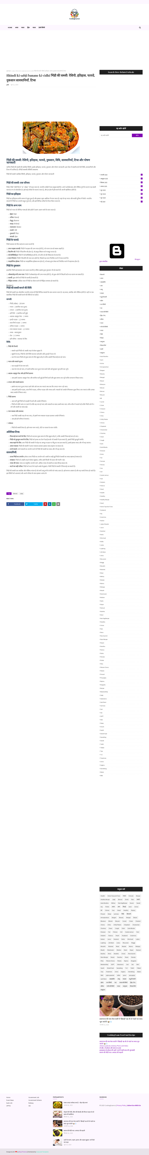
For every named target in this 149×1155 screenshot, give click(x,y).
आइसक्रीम (103, 282)
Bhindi (15, 493)
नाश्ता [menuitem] (22, 28)
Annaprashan (104, 367)
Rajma (102, 681)
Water (102, 772)
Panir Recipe (103, 639)
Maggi (102, 562)
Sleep (101, 723)
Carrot (102, 402)
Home (8, 1097)
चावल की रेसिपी (104, 312)
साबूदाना (102, 353)
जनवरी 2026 (121, 175)
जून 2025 (121, 190)
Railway (31, 1103)
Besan (102, 381)
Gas (101, 468)
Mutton (102, 597)
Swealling (103, 737)
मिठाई (101, 338)
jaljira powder (104, 524)
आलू (101, 289)
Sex (101, 713)
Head (102, 489)
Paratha (102, 646)
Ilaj (101, 513)
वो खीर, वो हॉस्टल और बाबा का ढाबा (110, 1048)
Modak (102, 580)
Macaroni (103, 559)
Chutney (102, 433)
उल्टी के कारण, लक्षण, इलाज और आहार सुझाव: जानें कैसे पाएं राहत (79, 1141)
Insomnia (103, 517)
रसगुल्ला (102, 341)
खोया (101, 300)
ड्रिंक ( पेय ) (103, 315)
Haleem (102, 482)
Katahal (102, 531)
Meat (101, 573)
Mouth (102, 590)
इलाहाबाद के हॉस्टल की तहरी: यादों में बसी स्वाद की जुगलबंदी (117, 1050)
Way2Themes (23, 1152)
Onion (102, 625)
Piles (101, 664)
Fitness (102, 465)
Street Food (103, 734)
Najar (102, 604)
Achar (102, 363)
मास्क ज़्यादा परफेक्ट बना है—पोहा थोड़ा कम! (76, 1103)
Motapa (102, 587)
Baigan (102, 370)
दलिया (101, 319)
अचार (101, 278)
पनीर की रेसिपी (104, 327)
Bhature (102, 384)
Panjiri (102, 643)
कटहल (102, 293)
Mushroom (103, 594)
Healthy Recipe (104, 499)
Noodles (102, 622)
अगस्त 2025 (121, 186)
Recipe (102, 688)
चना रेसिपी (103, 304)
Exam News (10, 1100)
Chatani (102, 409)
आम (101, 286)
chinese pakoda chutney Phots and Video (114, 1046)
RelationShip (104, 692)
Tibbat (102, 747)
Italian (102, 520)
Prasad (102, 674)
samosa (102, 706)
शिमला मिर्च (103, 345)
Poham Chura (104, 667)
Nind (101, 615)
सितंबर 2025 (121, 182)
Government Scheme (35, 1100)
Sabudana (103, 699)
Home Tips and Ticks (106, 506)
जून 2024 (121, 194)
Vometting (103, 768)
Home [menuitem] (10, 28)
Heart (102, 503)
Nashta (102, 611)
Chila (101, 416)
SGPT (101, 716)
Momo (102, 583)
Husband (103, 510)
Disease (102, 451)
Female (102, 461)
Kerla (101, 534)
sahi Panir (103, 702)
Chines (102, 423)
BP (101, 398)
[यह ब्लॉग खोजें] (116, 135)
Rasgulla (102, 685)
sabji (13, 71)
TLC (101, 754)
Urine (102, 761)
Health (102, 492)
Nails (101, 601)
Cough (102, 440)
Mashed (102, 569)
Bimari (102, 391)
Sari (101, 709)
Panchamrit (103, 636)
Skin (101, 720)
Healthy (102, 496)
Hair (101, 479)
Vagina (102, 765)
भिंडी (101, 334)
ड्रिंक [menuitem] (28, 28)
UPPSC (8, 1106)
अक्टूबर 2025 (121, 179)
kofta (101, 541)
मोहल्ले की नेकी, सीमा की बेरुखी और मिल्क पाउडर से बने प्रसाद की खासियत (79, 1113)
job (8, 85)
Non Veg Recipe (104, 618)
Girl (101, 472)
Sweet (102, 741)
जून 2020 (121, 198)
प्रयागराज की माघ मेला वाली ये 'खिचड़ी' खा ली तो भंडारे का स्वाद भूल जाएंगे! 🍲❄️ (121, 1020)
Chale (102, 405)
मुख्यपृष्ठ (8, 71)
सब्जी (101, 349)
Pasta (102, 653)
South (102, 730)
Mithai (102, 576)
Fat (101, 458)
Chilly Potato (104, 419)
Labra (102, 545)
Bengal (102, 377)
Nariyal (102, 608)
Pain (101, 629)
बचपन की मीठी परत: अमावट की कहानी (111, 1052)
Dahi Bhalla (103, 447)
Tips (101, 751)
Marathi (102, 566)
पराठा (101, 330)
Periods (102, 657)
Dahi (101, 444)
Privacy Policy (121, 1105)
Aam (101, 360)
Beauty (102, 374)
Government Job (34, 1097)
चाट (101, 308)
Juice (102, 527)
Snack (102, 727)
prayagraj (103, 678)
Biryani (102, 395)
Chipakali (103, 426)
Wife (101, 775)
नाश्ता (101, 323)
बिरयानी (102, 274)
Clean (102, 437)
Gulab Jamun (104, 475)
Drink (102, 454)
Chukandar (103, 430)
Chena (102, 412)
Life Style (103, 552)
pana (101, 632)
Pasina (102, 650)
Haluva (102, 485)
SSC (30, 1106)
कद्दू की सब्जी (103, 297)
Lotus (102, 555)
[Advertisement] (74, 50)
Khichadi (103, 538)
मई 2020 (121, 202)
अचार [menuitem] (16, 28)
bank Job (9, 1103)
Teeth (102, 744)
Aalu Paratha (104, 356)
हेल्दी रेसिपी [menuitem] (42, 28)
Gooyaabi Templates (42, 1152)
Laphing (102, 548)
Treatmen (103, 758)
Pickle (102, 660)
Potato (102, 671)
